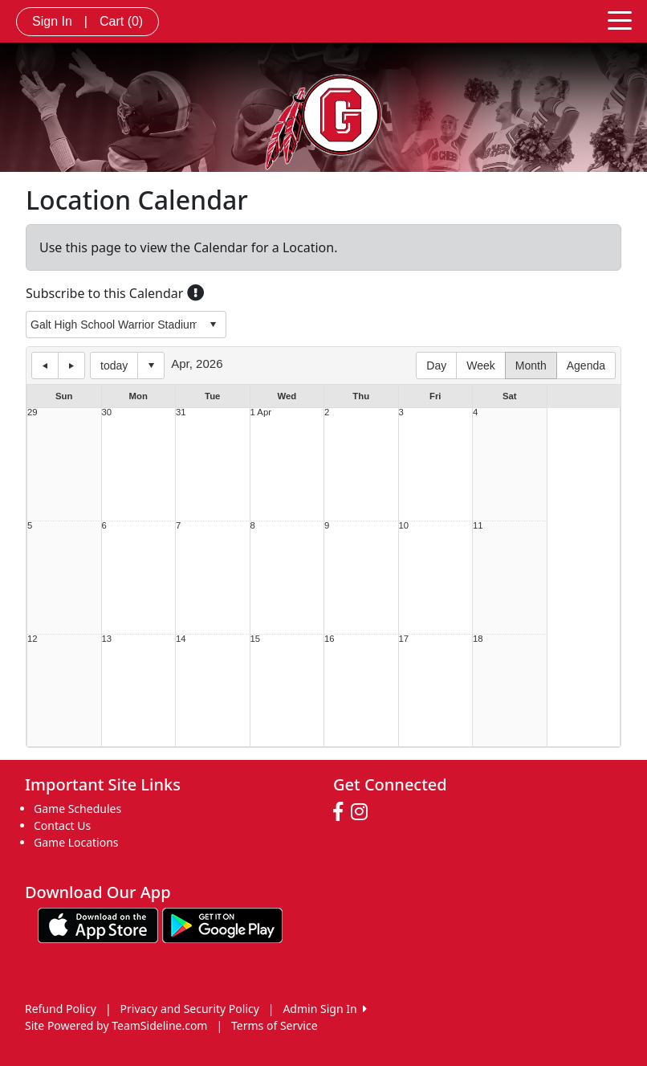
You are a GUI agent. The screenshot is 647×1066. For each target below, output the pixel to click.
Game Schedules (77, 808)
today (114, 365)
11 (478, 525)
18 (478, 639)
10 (404, 525)
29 (32, 412)
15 (255, 639)
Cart (121, 21)
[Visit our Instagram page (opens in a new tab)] (363, 812)
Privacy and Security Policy (189, 1008)
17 (404, 639)
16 (329, 639)
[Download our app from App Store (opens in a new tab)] (98, 923)
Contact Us (62, 825)
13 (107, 639)
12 (32, 639)
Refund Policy (60, 1008)
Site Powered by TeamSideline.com (116, 1025)
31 (181, 412)
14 (181, 639)
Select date (151, 365)
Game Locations (76, 842)
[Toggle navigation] (619, 19)
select (213, 324)
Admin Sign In (324, 1008)
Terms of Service (274, 1025)
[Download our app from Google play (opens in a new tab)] (222, 923)
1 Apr (260, 412)
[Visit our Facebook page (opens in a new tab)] (342, 812)
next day (71, 365)
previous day (45, 365)
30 (107, 412)
